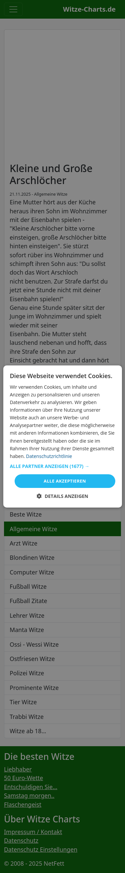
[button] (62, 466)
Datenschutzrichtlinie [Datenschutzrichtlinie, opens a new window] (49, 456)
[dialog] (62, 436)
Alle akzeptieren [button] (65, 481)
